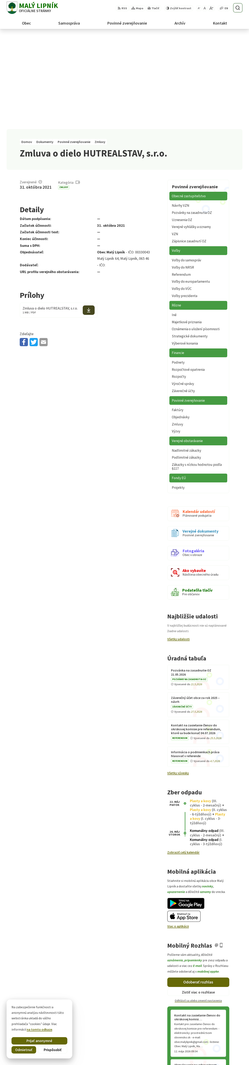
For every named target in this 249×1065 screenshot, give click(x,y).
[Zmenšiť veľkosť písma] (198, 8)
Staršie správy (181, 976)
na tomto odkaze (39, 1029)
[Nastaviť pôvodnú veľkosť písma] (204, 8)
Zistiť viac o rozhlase (198, 898)
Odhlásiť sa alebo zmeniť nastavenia (198, 907)
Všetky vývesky (178, 679)
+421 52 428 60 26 (214, 1048)
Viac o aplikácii (178, 832)
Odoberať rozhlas (198, 888)
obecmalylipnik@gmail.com (222, 1053)
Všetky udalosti (178, 545)
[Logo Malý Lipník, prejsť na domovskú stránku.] (32, 8)
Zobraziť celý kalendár (183, 759)
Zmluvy (63, 93)
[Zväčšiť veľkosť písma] (211, 8)
